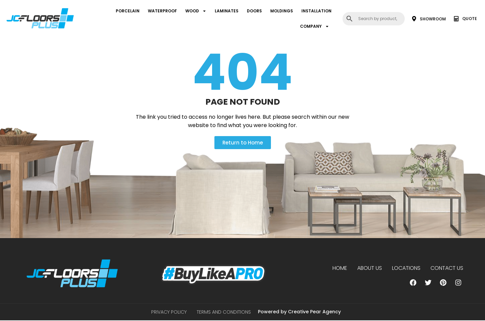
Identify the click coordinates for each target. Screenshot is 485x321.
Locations (406, 268)
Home (339, 268)
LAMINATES (226, 11)
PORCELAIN (127, 11)
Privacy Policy (169, 312)
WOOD (195, 11)
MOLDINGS (281, 11)
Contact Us (446, 268)
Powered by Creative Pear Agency (299, 312)
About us (369, 268)
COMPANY (314, 26)
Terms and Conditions (224, 312)
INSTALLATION (316, 11)
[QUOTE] (456, 18)
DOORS (254, 11)
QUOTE (469, 18)
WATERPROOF (162, 11)
